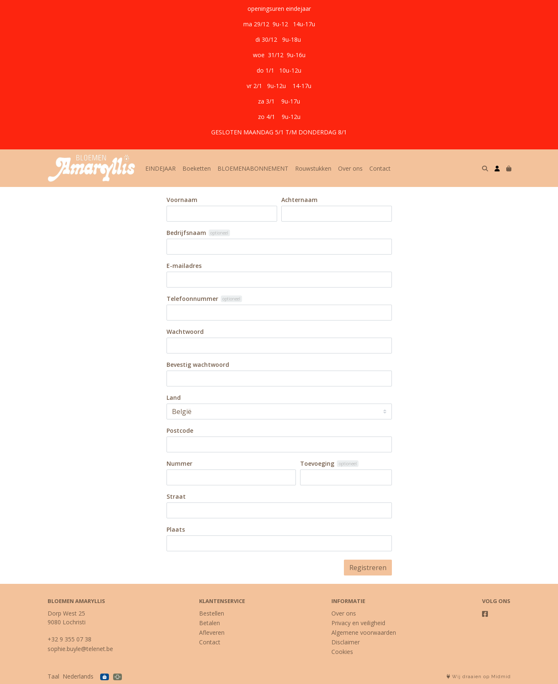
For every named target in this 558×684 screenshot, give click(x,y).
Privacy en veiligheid (358, 623)
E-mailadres (184, 266)
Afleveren (212, 632)
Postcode (180, 430)
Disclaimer (345, 642)
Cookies (342, 652)
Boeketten (196, 168)
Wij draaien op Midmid (479, 676)
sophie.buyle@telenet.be (80, 649)
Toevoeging (317, 463)
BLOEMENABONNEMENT (252, 168)
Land (174, 397)
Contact (380, 168)
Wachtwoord (185, 332)
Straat (176, 496)
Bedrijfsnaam (186, 233)
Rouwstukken (313, 168)
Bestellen (211, 613)
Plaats (176, 529)
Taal (53, 676)
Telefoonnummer (192, 299)
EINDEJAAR (160, 168)
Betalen (209, 623)
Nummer (179, 463)
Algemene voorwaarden (363, 632)
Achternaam (299, 200)
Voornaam (182, 200)
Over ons (350, 168)
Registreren (367, 567)
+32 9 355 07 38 (69, 639)
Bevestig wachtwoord (198, 365)
